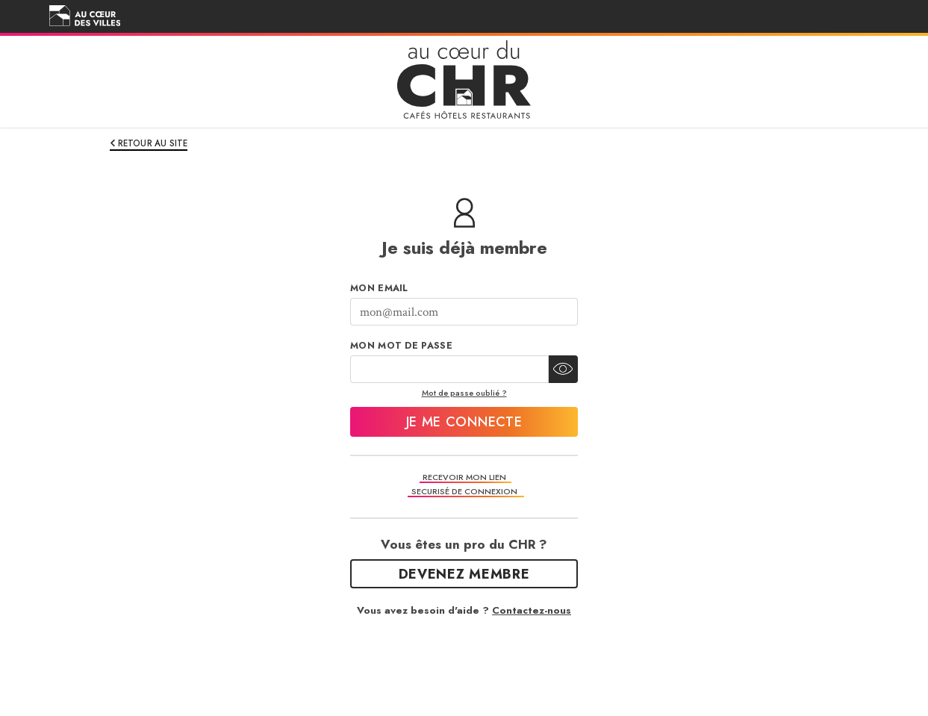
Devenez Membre (464, 574)
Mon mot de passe (401, 345)
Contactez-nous (531, 610)
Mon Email (379, 288)
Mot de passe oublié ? (464, 393)
